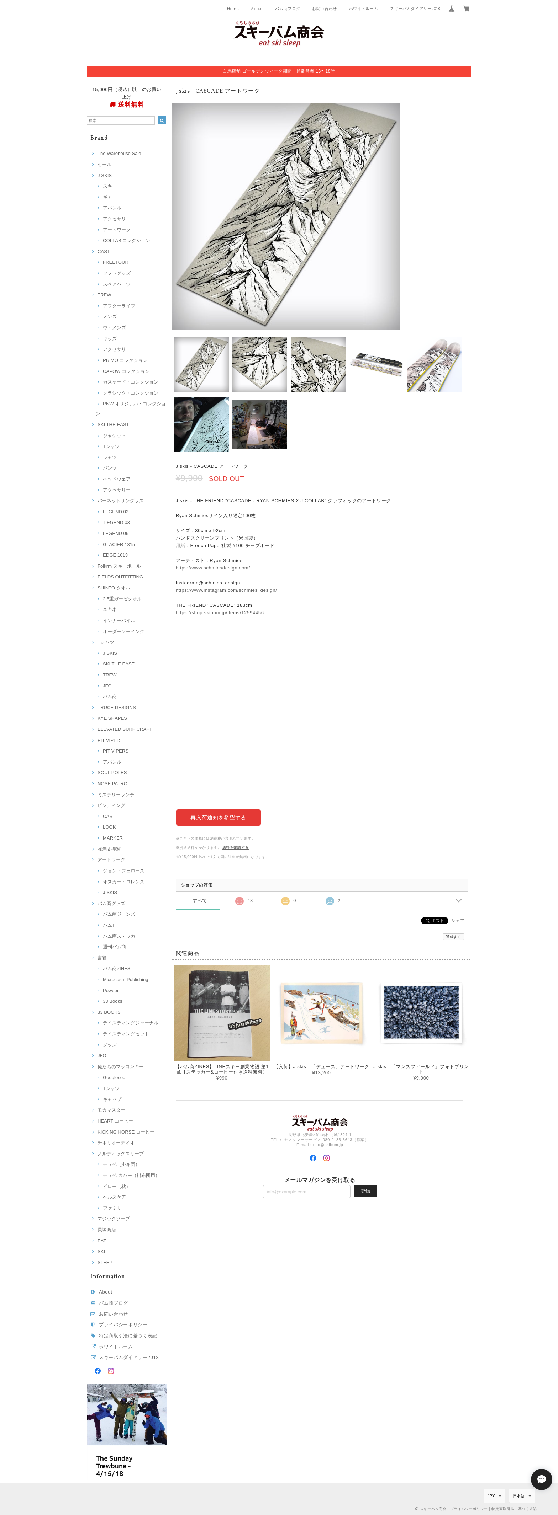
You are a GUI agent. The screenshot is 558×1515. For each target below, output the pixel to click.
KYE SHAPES (112, 718)
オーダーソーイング (123, 631)
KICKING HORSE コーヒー (126, 1132)
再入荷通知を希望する (218, 817)
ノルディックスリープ (121, 1153)
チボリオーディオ (116, 1142)
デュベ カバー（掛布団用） (131, 1175)
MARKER (113, 838)
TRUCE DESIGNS (117, 707)
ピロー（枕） (117, 1186)
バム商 (110, 696)
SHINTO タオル (114, 587)
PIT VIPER (109, 740)
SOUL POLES (112, 772)
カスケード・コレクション (130, 382)
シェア (458, 920)
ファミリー (114, 1208)
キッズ (110, 338)
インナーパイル (119, 620)
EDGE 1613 (115, 555)
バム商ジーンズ (119, 914)
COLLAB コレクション (126, 240)
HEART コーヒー (115, 1121)
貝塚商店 (107, 1229)
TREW (104, 295)
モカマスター (111, 1110)
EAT (102, 1240)
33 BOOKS (109, 1012)
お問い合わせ (324, 8)
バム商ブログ (287, 8)
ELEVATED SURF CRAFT (125, 729)
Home (233, 8)
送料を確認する (235, 847)
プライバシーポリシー (123, 1324)
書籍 (102, 957)
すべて (200, 900)
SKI (101, 1251)
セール (104, 164)
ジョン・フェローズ (123, 870)
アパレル (112, 207)
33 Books (112, 1001)
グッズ (110, 1045)
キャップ (112, 1099)
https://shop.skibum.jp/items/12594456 (220, 612)
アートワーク (117, 229)
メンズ (110, 316)
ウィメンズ (114, 327)
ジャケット (114, 435)
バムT (109, 925)
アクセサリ (114, 218)
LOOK (109, 827)
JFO (107, 686)
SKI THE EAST (113, 424)
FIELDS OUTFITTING (120, 576)
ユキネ (110, 609)
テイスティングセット (126, 1034)
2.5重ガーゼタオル (122, 598)
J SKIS (105, 175)
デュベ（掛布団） (121, 1164)
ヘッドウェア (117, 479)
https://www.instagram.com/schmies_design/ (226, 590)
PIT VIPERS (115, 751)
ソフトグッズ (117, 273)
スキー (110, 186)
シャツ (110, 457)
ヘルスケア (114, 1197)
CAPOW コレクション (126, 371)
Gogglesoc (114, 1077)
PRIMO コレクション (125, 360)
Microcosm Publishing (125, 979)
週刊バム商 (114, 946)
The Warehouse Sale (119, 153)
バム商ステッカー (121, 936)
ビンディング (111, 805)
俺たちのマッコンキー (121, 1066)
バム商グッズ (111, 903)
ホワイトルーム (363, 8)
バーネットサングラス (121, 500)
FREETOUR (115, 262)
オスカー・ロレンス (123, 881)
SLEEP (105, 1262)
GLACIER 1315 (119, 544)
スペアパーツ (117, 284)
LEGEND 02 (115, 511)
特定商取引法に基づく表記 (128, 1335)
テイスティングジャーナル (130, 1023)
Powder (111, 990)
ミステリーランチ (116, 794)
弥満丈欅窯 (109, 849)
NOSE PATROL (114, 783)
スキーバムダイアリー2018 (415, 8)
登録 (365, 1190)
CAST (104, 251)
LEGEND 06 (115, 533)
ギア (107, 197)
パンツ (110, 468)
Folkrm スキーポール (119, 566)
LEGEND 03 (116, 522)
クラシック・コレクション (130, 393)
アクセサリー (117, 349)
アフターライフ (119, 306)
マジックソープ (114, 1218)
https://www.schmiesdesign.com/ (213, 568)
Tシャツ (111, 446)
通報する (453, 937)
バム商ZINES (117, 968)
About (257, 8)
